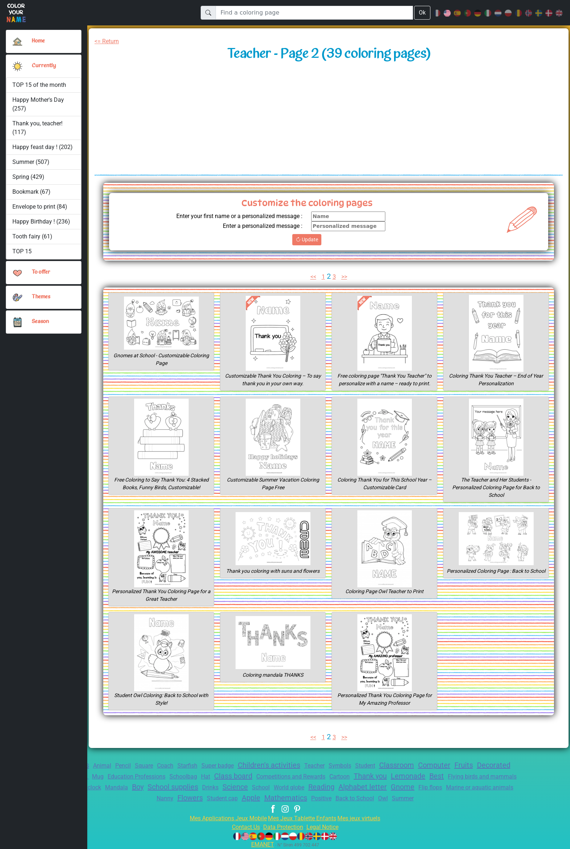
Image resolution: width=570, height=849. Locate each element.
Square (152, 766)
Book (124, 776)
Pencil (129, 766)
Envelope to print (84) (40, 207)
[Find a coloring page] (314, 13)
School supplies (257, 787)
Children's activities (287, 765)
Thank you (436, 776)
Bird (136, 787)
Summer (463, 798)
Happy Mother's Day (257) (38, 104)
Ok (422, 12)
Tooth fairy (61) (31, 236)
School (352, 787)
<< (312, 277)
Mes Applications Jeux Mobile (224, 818)
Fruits (497, 765)
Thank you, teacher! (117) (38, 127)
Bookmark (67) (31, 192)
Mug (142, 776)
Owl (442, 798)
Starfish (199, 766)
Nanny (209, 798)
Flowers (236, 798)
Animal (107, 766)
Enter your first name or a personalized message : (233, 216)
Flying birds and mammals (90, 787)
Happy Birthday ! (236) (41, 221)
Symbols (364, 766)
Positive (375, 798)
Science (325, 787)
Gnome (504, 787)
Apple (302, 798)
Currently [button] (43, 66)
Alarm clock (163, 787)
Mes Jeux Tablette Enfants (302, 818)
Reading (418, 787)
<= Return (108, 41)
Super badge (231, 766)
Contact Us (242, 827)
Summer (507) (30, 162)
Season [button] (40, 321)
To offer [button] (41, 272)
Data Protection (283, 827)
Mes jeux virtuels (363, 818)
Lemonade (476, 776)
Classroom (425, 765)
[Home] (17, 41)
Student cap (271, 798)
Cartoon (402, 776)
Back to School (412, 798)
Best (506, 776)
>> (345, 277)
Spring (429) (28, 177)
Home (39, 41)
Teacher (337, 766)
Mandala (195, 787)
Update (306, 239)
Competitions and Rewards (349, 776)
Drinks (298, 787)
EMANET (261, 844)
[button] (17, 66)
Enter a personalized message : (259, 226)
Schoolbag (234, 776)
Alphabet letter (462, 787)
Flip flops (108, 798)
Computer (465, 765)
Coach (175, 766)
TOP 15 (22, 251)
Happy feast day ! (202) (42, 147)
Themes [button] (41, 297)
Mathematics (338, 798)
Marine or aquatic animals (161, 798)
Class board (287, 776)
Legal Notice (326, 827)
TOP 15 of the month (39, 85)
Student (391, 766)
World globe (383, 787)
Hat (257, 776)
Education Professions (183, 776)
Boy (218, 787)
